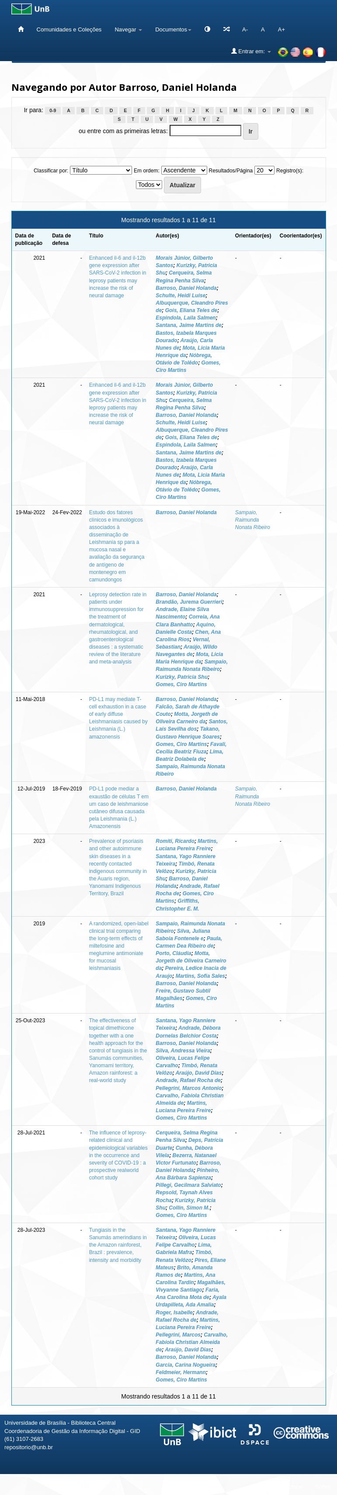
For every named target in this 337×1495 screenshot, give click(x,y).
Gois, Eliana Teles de (191, 310)
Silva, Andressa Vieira (183, 1051)
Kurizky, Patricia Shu (182, 677)
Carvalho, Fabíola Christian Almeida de (192, 1342)
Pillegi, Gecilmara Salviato (188, 1185)
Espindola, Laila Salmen (185, 318)
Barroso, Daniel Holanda (186, 288)
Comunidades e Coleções (69, 29)
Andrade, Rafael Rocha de (188, 1080)
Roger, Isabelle (174, 1312)
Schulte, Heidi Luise (180, 295)
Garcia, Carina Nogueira (185, 1365)
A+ (281, 29)
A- (245, 29)
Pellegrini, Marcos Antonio (189, 1088)
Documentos (173, 29)
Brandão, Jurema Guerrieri (189, 602)
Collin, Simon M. (189, 1208)
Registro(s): (289, 171)
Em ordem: (147, 171)
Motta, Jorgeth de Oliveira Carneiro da (191, 960)
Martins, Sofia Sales (200, 976)
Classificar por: (51, 171)
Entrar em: (251, 51)
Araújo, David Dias (198, 1073)
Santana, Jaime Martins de (189, 325)
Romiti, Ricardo (175, 841)
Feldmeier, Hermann (181, 1372)
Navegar (128, 29)
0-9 (52, 110)
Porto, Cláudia (173, 953)
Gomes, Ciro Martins (181, 684)
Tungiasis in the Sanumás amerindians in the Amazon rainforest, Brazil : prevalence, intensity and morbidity (118, 1245)
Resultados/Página (231, 171)
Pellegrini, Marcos (178, 1335)
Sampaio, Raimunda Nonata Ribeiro (252, 519)
